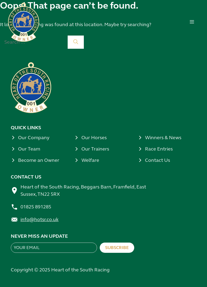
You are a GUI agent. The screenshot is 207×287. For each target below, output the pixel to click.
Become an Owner (38, 160)
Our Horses (94, 138)
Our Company (33, 138)
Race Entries (159, 149)
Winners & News (163, 138)
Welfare (90, 160)
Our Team (29, 149)
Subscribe (117, 247)
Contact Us (157, 160)
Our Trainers (95, 149)
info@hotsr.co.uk (39, 219)
